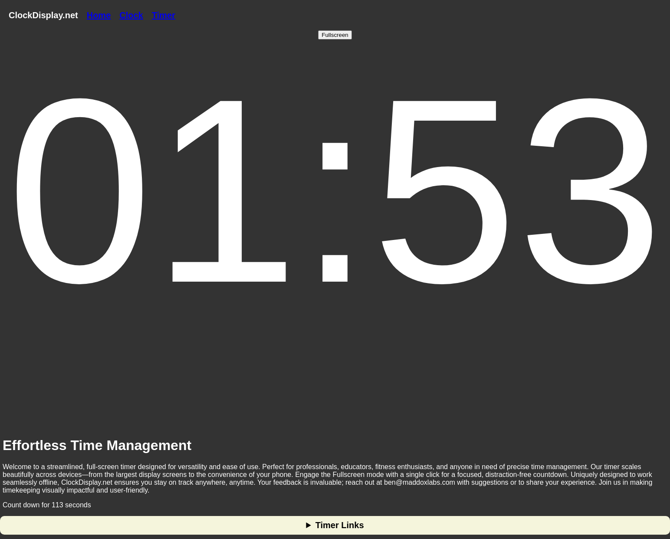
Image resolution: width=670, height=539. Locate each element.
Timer (163, 15)
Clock (131, 15)
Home (99, 15)
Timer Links (339, 525)
